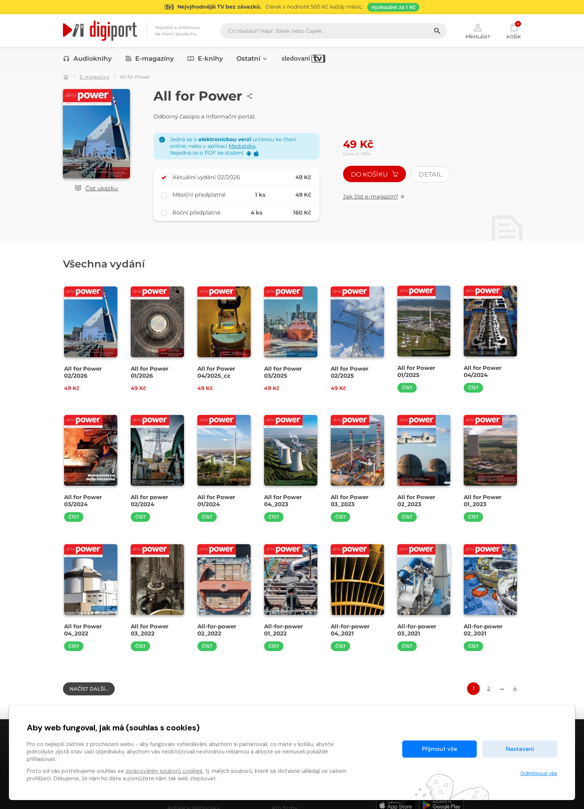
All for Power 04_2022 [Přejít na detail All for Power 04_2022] (83, 630)
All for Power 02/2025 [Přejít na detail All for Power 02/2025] (349, 372)
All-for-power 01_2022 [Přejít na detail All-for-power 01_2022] (283, 630)
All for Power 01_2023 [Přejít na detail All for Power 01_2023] (482, 501)
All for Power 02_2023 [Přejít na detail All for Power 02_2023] (416, 501)
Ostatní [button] (252, 58)
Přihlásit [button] (478, 30)
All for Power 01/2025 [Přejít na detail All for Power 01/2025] (416, 371)
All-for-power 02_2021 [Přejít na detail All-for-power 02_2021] (483, 630)
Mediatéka (242, 146)
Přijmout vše (439, 749)
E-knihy (205, 58)
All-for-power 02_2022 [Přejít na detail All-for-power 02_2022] (216, 630)
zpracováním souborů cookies (164, 771)
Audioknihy (87, 58)
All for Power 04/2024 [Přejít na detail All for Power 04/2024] (482, 371)
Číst (407, 387)
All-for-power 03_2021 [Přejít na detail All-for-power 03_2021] (416, 630)
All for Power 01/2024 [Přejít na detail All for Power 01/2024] (216, 501)
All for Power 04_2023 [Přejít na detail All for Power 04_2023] (283, 501)
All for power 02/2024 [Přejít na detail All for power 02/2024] (149, 501)
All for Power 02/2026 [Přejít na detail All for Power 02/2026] (83, 372)
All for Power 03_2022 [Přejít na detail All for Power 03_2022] (149, 630)
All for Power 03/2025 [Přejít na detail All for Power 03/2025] (283, 372)
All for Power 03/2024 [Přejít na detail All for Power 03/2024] (83, 501)
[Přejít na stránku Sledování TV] (292, 7)
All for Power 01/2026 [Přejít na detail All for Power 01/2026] (149, 372)
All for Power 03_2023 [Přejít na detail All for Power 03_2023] (349, 501)
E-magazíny (149, 58)
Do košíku (375, 174)
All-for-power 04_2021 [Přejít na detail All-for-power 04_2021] (350, 630)
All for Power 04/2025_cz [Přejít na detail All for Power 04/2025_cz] (216, 372)
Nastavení (520, 749)
